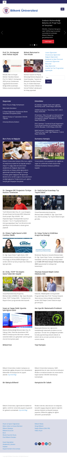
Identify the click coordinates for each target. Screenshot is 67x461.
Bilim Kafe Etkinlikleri (9, 108)
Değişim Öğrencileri (51, 57)
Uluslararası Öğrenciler (52, 55)
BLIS (4, 433)
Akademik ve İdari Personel (54, 59)
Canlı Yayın (48, 41)
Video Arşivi (38, 431)
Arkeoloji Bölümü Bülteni (11, 122)
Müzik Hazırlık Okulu (9, 435)
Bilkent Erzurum (8, 431)
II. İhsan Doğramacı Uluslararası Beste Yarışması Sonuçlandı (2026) (15, 112)
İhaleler (5, 447)
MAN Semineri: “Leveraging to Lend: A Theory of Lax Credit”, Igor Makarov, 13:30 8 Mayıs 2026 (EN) (49, 132)
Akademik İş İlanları (9, 444)
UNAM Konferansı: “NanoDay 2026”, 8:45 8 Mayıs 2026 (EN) (48, 111)
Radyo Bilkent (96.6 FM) (42, 428)
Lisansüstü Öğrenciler (52, 61)
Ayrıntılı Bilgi (12, 375)
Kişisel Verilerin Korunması (11, 449)
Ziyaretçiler (49, 70)
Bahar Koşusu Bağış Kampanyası (13, 105)
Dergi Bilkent (39, 426)
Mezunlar (48, 64)
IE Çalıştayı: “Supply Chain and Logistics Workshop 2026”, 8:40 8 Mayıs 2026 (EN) (48, 105)
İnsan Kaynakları (8, 442)
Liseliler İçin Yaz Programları (54, 68)
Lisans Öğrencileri (51, 53)
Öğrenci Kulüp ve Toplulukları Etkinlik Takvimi (15, 117)
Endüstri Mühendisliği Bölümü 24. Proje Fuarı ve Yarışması (51, 23)
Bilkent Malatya (8, 428)
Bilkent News (39, 424)
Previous (2, 32)
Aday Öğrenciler (50, 66)
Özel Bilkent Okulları (9, 437)
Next (65, 32)
